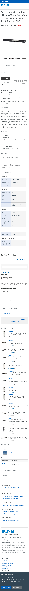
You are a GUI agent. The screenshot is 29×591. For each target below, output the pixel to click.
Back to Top (14, 302)
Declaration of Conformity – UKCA (10, 514)
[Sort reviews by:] (14, 267)
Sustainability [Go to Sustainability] (5, 567)
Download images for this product (11, 520)
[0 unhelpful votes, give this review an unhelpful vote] (8, 291)
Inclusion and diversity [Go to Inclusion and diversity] (7, 563)
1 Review (10, 72)
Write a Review (24, 261)
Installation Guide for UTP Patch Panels (12, 487)
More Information (17, 587)
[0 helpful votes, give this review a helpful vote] (3, 291)
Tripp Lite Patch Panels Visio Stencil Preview (13, 496)
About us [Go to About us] (4, 560)
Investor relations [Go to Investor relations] (6, 565)
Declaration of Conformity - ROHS (10, 511)
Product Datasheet (7, 490)
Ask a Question (7, 313)
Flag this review (4, 294)
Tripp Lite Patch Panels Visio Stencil (11, 498)
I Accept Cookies (6, 587)
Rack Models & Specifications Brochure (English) (14, 505)
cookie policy (12, 583)
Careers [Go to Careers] (4, 562)
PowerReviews (20, 255)
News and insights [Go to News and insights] (6, 568)
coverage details (11, 103)
